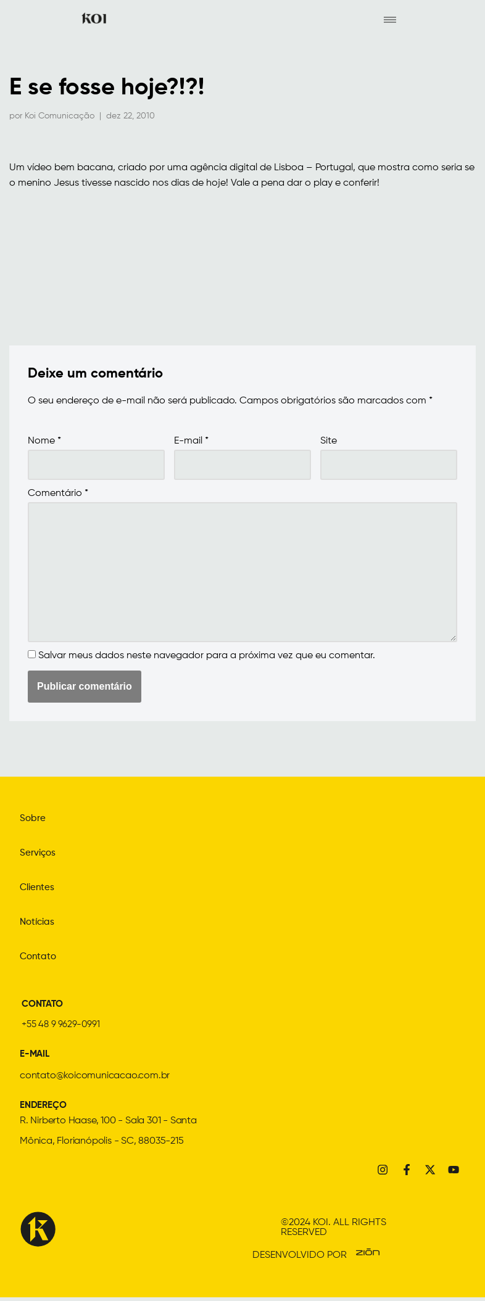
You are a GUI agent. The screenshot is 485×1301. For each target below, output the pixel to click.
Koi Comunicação (59, 116)
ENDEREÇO (44, 1107)
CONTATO (44, 1005)
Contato (39, 958)
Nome (44, 442)
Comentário (58, 495)
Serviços (38, 854)
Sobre (33, 820)
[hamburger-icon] (390, 19)
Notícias (38, 923)
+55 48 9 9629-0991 (62, 1026)
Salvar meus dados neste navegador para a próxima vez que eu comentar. (206, 658)
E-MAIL (35, 1055)
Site (328, 442)
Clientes (38, 889)
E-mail (191, 442)
